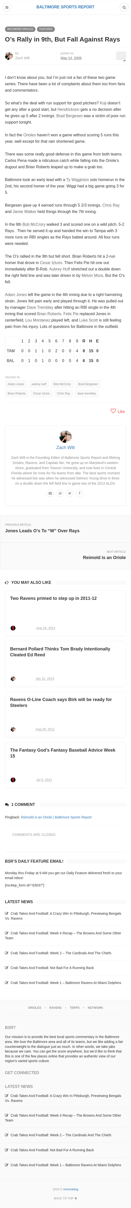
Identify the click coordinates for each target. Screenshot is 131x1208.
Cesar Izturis (51, 263)
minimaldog (70, 1189)
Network (95, 1008)
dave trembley (86, 393)
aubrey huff (39, 384)
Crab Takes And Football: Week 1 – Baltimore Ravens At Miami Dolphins (66, 983)
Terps (75, 1008)
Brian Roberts (49, 314)
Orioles (29, 135)
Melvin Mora (92, 275)
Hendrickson (68, 109)
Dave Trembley (40, 307)
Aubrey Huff (59, 269)
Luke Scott (88, 320)
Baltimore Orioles (20, 29)
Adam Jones (16, 295)
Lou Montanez (37, 320)
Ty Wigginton (77, 180)
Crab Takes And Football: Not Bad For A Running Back (52, 968)
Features (45, 29)
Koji (103, 103)
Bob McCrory (33, 224)
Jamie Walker (24, 212)
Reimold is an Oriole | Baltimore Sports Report (56, 817)
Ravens (55, 1008)
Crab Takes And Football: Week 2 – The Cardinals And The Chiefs (61, 953)
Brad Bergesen (69, 116)
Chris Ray (111, 205)
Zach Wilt (22, 58)
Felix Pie (70, 314)
